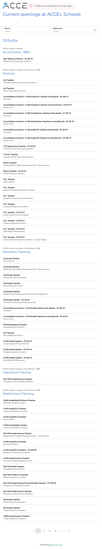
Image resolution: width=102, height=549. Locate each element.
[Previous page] (33, 531)
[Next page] (68, 531)
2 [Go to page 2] (43, 531)
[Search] (26, 31)
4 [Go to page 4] (55, 531)
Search (7, 28)
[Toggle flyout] (95, 30)
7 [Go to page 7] (63, 531)
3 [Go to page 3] (49, 531)
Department (57, 28)
